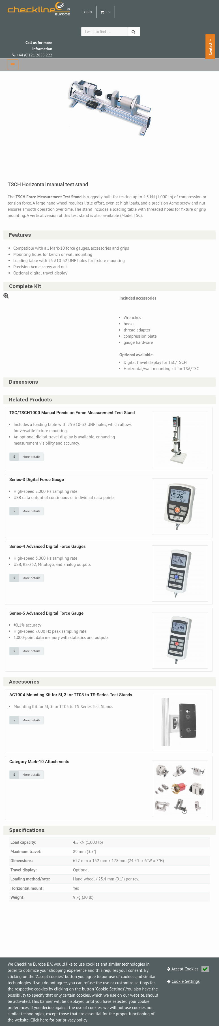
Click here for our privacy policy (58, 1020)
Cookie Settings (186, 981)
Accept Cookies (190, 969)
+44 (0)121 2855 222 (32, 49)
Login (87, 12)
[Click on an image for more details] (26, 456)
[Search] (134, 31)
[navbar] (12, 64)
